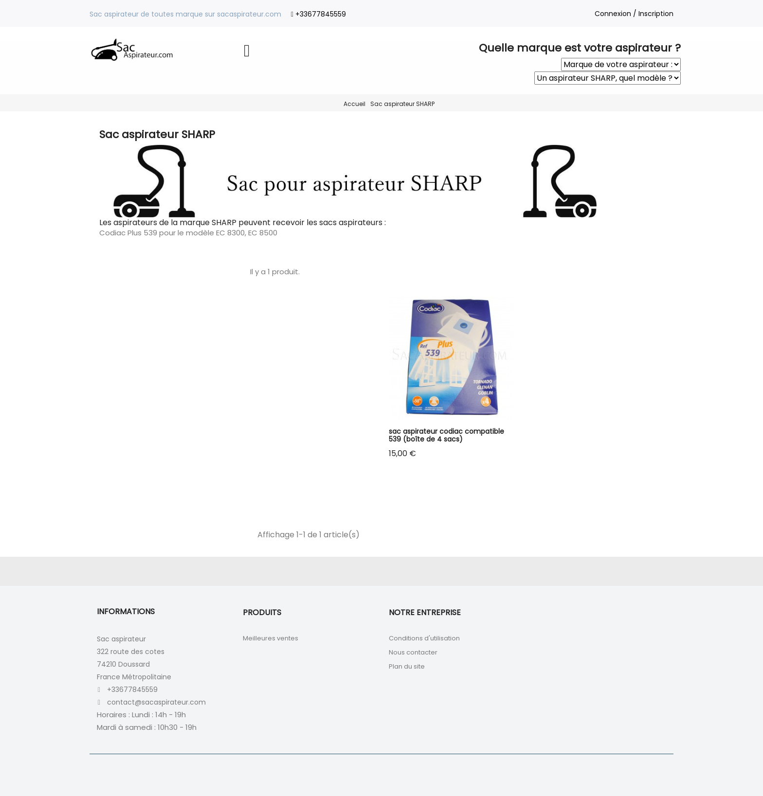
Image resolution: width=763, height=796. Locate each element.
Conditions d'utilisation (424, 638)
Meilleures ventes (270, 638)
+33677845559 (320, 14)
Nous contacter (413, 652)
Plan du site (407, 666)
